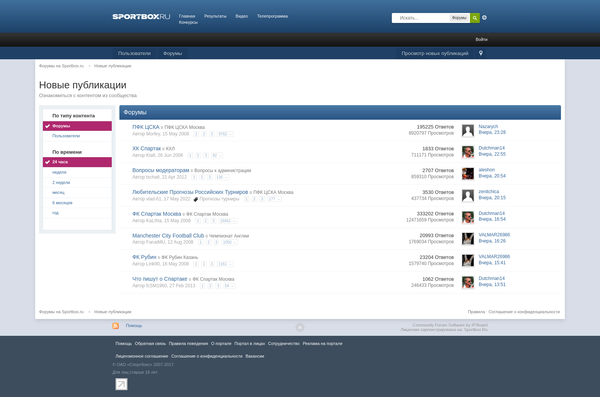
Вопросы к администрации (222, 170)
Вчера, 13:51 (492, 284)
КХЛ (170, 148)
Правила (476, 311)
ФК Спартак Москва (156, 214)
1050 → (229, 242)
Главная (187, 16)
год (55, 212)
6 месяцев (62, 202)
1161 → (225, 264)
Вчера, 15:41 (492, 262)
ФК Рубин (144, 257)
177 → (274, 199)
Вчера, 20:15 (492, 197)
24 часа (60, 161)
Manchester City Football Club (168, 236)
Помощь (134, 325)
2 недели (61, 182)
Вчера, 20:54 (492, 176)
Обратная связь (150, 343)
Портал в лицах (250, 343)
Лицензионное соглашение (142, 356)
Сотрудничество (284, 343)
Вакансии (255, 356)
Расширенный (484, 18)
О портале (221, 343)
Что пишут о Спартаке (160, 279)
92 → (217, 155)
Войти (482, 39)
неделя (59, 172)
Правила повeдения (188, 343)
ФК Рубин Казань (179, 257)
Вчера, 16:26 (492, 241)
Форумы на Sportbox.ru (61, 311)
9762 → (225, 134)
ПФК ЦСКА (146, 127)
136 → (222, 177)
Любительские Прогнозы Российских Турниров (190, 192)
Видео (242, 16)
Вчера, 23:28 (492, 132)
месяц (58, 192)
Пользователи (134, 53)
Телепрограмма (272, 16)
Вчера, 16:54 (492, 219)
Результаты (215, 16)
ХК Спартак (146, 148)
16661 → (228, 221)
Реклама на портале (322, 343)
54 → (229, 286)
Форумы (172, 53)
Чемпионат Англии (229, 236)
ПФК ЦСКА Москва (185, 127)
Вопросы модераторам (160, 170)
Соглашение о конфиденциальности (524, 311)
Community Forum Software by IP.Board (450, 325)
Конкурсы (188, 22)
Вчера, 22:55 (492, 154)
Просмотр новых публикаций (435, 53)
